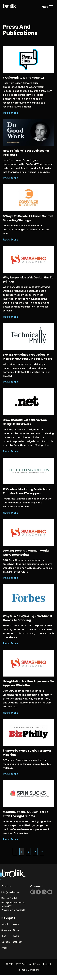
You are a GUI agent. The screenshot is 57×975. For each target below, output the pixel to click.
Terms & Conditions (28, 969)
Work (16, 924)
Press (4, 947)
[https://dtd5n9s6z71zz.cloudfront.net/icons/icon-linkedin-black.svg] (44, 892)
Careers (5, 942)
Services (6, 930)
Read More (10, 113)
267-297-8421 (9, 898)
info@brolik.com (10, 892)
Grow (16, 930)
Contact (17, 942)
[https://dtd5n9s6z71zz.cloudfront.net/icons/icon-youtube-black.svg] (49, 892)
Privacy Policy (42, 964)
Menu (45, 7)
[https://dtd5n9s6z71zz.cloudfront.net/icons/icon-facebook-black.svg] (38, 892)
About (4, 924)
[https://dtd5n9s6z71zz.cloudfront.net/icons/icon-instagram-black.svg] (32, 892)
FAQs (16, 936)
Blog (3, 936)
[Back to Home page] (10, 7)
